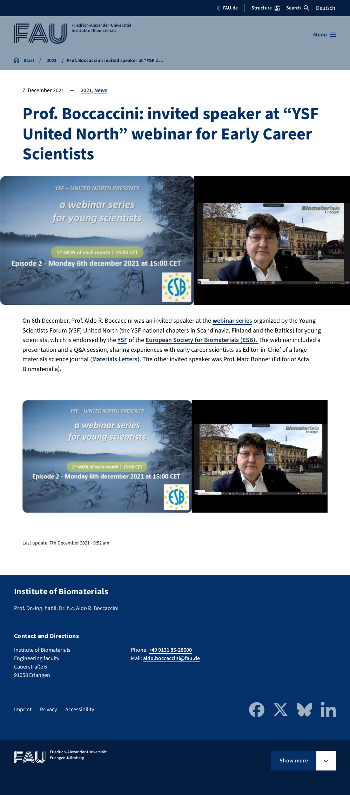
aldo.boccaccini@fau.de (171, 658)
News (101, 90)
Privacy (48, 709)
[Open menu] (324, 34)
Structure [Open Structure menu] (265, 8)
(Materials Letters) (115, 358)
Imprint (23, 709)
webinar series (232, 320)
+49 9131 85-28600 (170, 649)
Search (297, 8)
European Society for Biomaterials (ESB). (202, 339)
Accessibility (79, 709)
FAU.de (227, 8)
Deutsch (325, 8)
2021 (86, 90)
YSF (122, 339)
